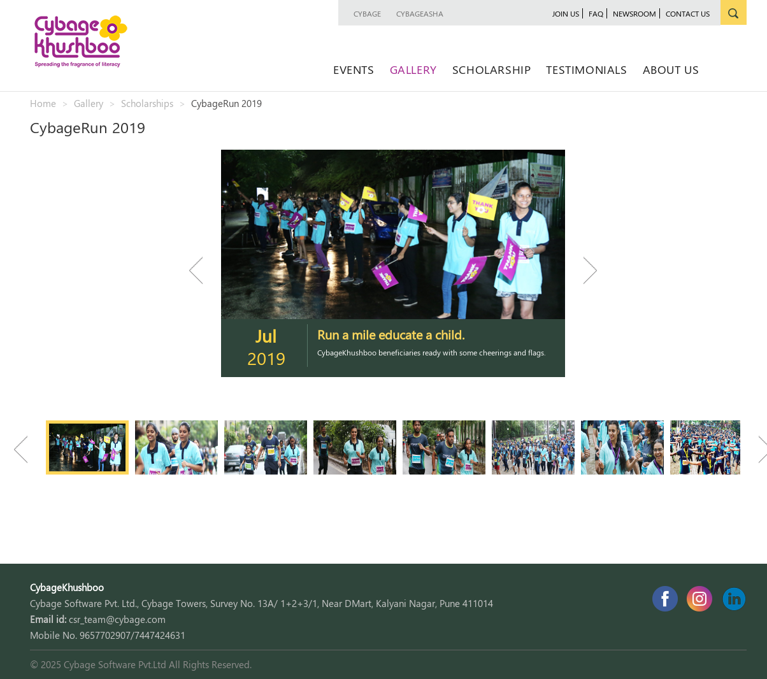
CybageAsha (419, 13)
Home (43, 103)
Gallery (413, 69)
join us (565, 13)
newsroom (634, 13)
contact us (688, 13)
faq (596, 13)
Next (584, 270)
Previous (202, 270)
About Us (671, 69)
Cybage (367, 13)
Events (354, 69)
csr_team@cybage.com (117, 619)
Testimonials (586, 69)
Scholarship (491, 69)
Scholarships (147, 103)
